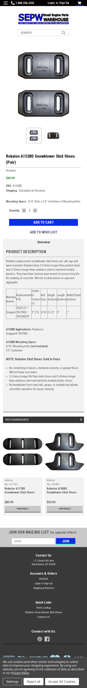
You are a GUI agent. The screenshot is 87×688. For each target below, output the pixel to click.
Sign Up (64, 2)
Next (81, 419)
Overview (43, 242)
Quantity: (14, 210)
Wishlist (43, 578)
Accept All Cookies (62, 681)
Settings (12, 681)
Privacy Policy (20, 673)
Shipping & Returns (43, 588)
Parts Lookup (43, 607)
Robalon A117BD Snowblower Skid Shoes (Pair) (20, 492)
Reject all (33, 681)
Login (51, 2)
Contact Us (43, 617)
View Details (23, 509)
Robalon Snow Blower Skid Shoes (43, 612)
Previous (76, 419)
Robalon (9, 480)
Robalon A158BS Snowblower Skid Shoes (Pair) (62, 492)
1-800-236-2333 (22, 3)
